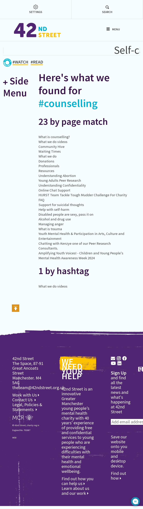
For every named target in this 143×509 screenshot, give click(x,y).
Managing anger (51, 224)
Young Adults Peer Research (60, 180)
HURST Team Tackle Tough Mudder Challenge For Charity (83, 195)
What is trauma (50, 229)
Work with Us (25, 395)
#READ (37, 62)
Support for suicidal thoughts (61, 205)
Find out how (118, 475)
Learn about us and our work (75, 490)
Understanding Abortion (57, 175)
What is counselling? (54, 137)
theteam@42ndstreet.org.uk (38, 387)
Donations (46, 161)
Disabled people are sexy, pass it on (66, 214)
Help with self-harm (54, 209)
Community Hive (52, 146)
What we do (48, 156)
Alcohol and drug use (55, 219)
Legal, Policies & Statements (27, 407)
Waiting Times (50, 151)
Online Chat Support (54, 190)
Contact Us (22, 400)
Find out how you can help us (77, 481)
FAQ (41, 200)
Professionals (49, 166)
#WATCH (20, 62)
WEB (14, 437)
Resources (46, 171)
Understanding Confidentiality (62, 185)
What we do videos (53, 141)
